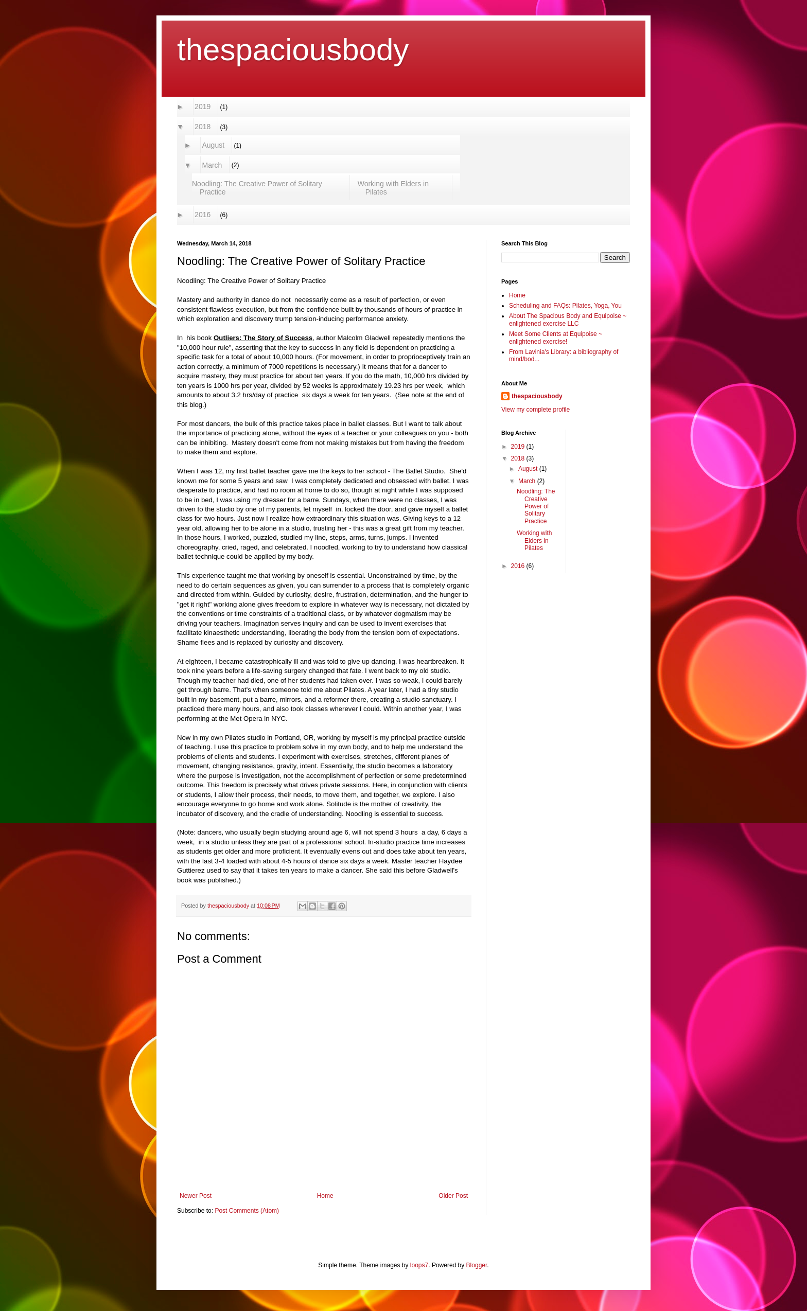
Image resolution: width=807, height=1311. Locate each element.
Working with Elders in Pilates (393, 188)
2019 (202, 106)
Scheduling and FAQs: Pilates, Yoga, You (565, 305)
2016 (202, 214)
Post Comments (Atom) (247, 1210)
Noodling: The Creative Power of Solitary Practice (257, 188)
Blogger (476, 1265)
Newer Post (196, 1195)
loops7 (419, 1265)
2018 (202, 126)
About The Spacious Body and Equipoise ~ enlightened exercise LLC (567, 319)
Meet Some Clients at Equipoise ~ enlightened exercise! (555, 337)
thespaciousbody (293, 49)
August (213, 145)
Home (325, 1195)
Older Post (453, 1195)
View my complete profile (535, 409)
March (212, 165)
